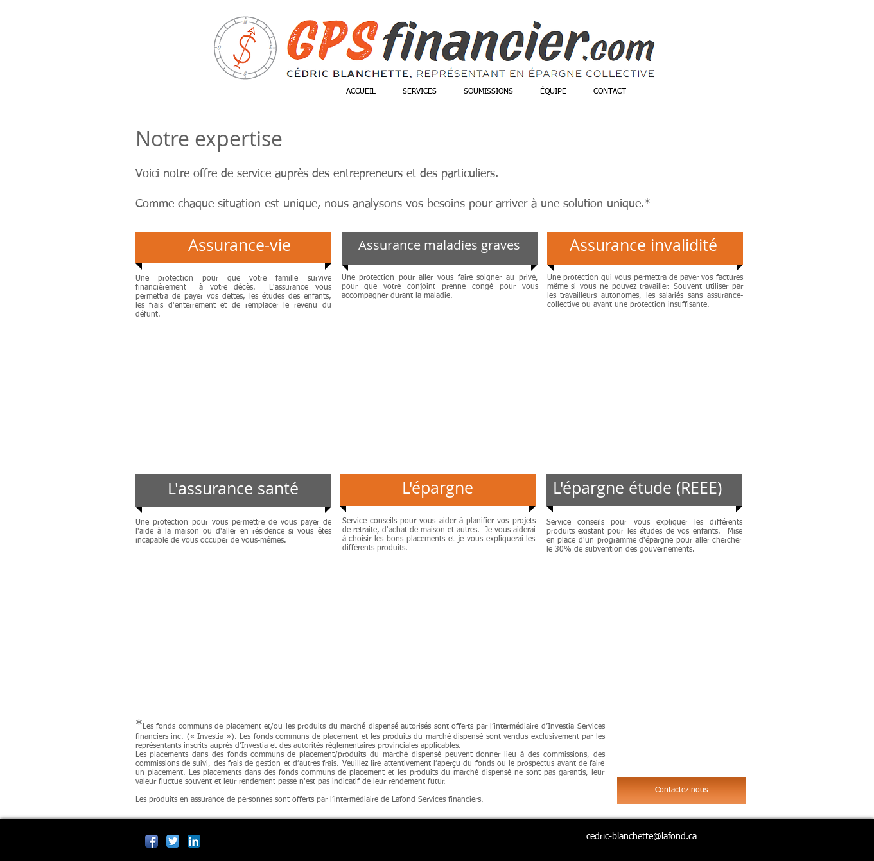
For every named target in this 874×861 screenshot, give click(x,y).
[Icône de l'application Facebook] (151, 841)
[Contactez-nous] (681, 790)
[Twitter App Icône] (172, 841)
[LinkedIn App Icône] (194, 841)
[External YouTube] (233, 389)
